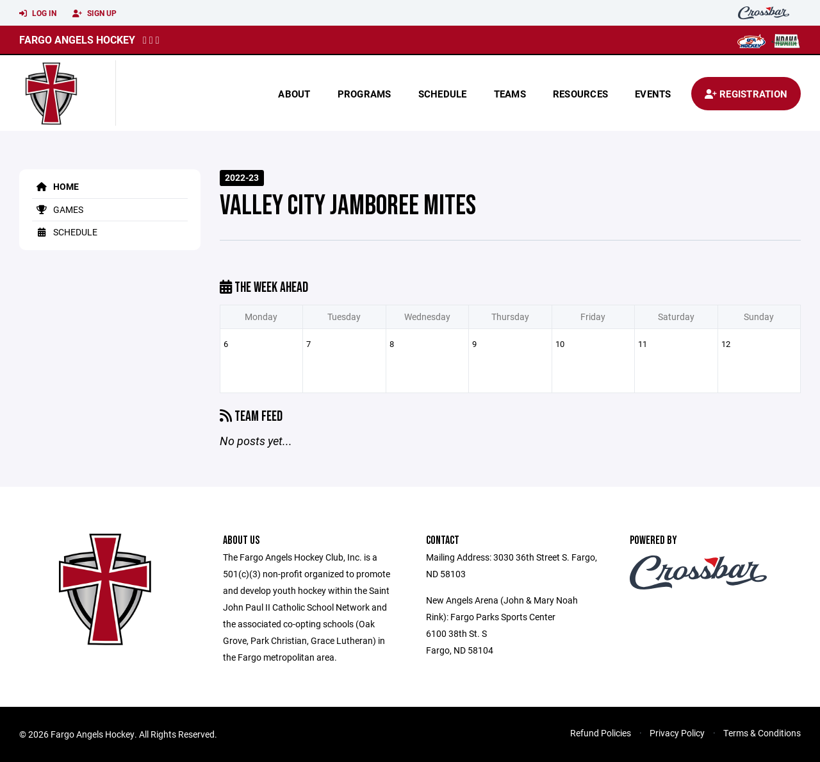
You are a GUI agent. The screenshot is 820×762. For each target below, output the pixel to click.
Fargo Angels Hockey (77, 39)
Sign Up (94, 13)
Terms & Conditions (762, 733)
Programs (364, 93)
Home (55, 186)
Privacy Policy (677, 733)
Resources (580, 93)
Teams (510, 93)
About (294, 93)
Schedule (442, 93)
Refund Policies (600, 733)
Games (57, 209)
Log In (37, 13)
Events (653, 93)
